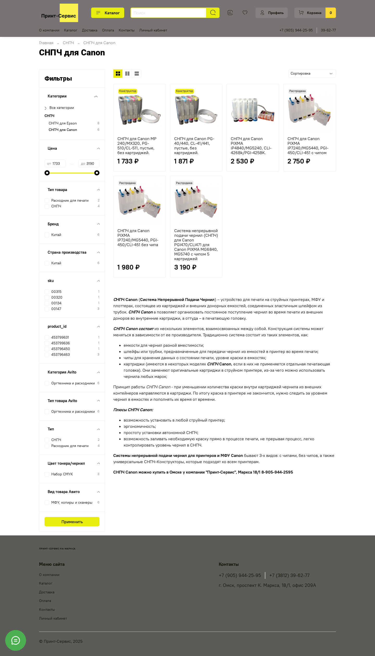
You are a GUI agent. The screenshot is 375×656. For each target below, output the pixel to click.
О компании (49, 30)
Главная (46, 42)
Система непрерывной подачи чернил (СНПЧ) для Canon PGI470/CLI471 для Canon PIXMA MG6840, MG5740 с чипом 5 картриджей (196, 244)
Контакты (127, 30)
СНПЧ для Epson (63, 123)
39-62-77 (328, 30)
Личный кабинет (153, 30)
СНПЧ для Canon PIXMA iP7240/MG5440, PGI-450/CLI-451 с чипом (308, 145)
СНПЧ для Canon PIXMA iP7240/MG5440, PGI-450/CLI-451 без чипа (137, 237)
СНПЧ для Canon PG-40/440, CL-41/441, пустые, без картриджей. (194, 145)
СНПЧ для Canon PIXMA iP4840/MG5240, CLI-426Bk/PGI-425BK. (251, 145)
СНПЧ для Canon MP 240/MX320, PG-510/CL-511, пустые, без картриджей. (137, 145)
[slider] (47, 173)
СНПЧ (68, 42)
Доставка (89, 30)
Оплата (108, 30)
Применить (72, 521)
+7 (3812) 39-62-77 (289, 575)
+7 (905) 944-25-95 (296, 30)
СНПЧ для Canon (63, 130)
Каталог (108, 12)
